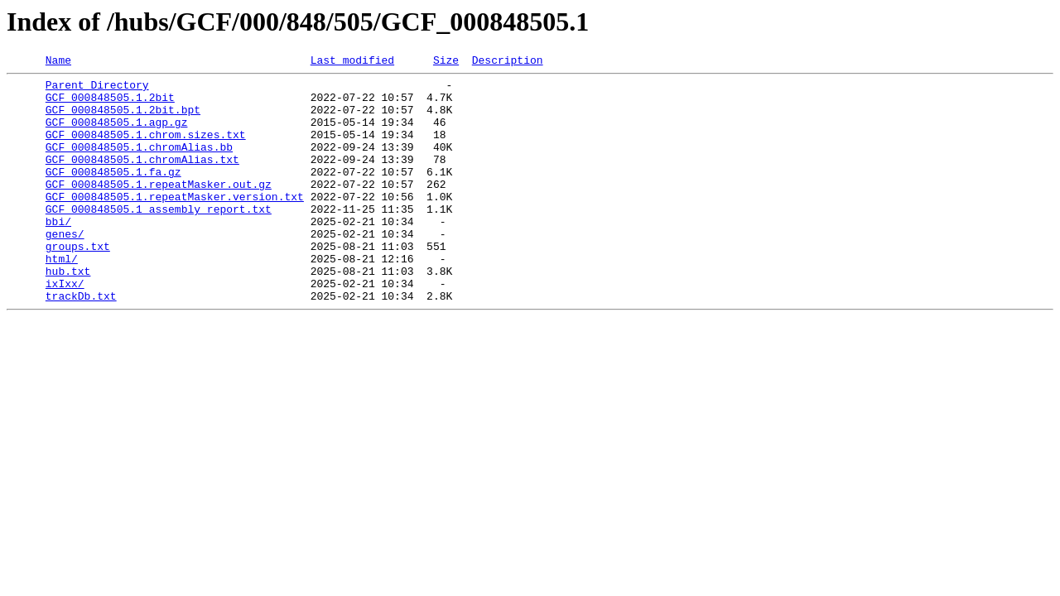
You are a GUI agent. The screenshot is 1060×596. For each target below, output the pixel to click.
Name (58, 62)
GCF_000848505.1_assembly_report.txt (159, 238)
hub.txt (68, 312)
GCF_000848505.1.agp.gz (117, 134)
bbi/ (58, 253)
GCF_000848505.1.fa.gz (113, 193)
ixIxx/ (65, 327)
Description (507, 62)
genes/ (65, 268)
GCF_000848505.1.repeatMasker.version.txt (175, 223)
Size (446, 62)
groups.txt (78, 283)
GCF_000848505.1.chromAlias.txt (142, 178)
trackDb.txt (81, 342)
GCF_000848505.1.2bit (110, 104)
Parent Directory (97, 89)
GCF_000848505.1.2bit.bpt (123, 119)
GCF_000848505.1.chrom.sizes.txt (146, 149)
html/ (62, 298)
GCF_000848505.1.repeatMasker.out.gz (159, 208)
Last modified (352, 62)
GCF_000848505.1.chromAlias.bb (139, 163)
